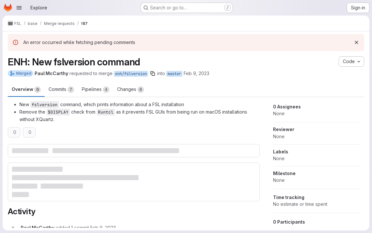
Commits (61, 89)
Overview (26, 89)
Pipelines (95, 89)
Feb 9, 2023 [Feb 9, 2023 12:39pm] (196, 73)
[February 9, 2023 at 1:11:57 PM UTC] (103, 227)
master (174, 73)
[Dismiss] (356, 42)
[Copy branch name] (153, 73)
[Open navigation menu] (19, 8)
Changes (130, 89)
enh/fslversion (131, 73)
